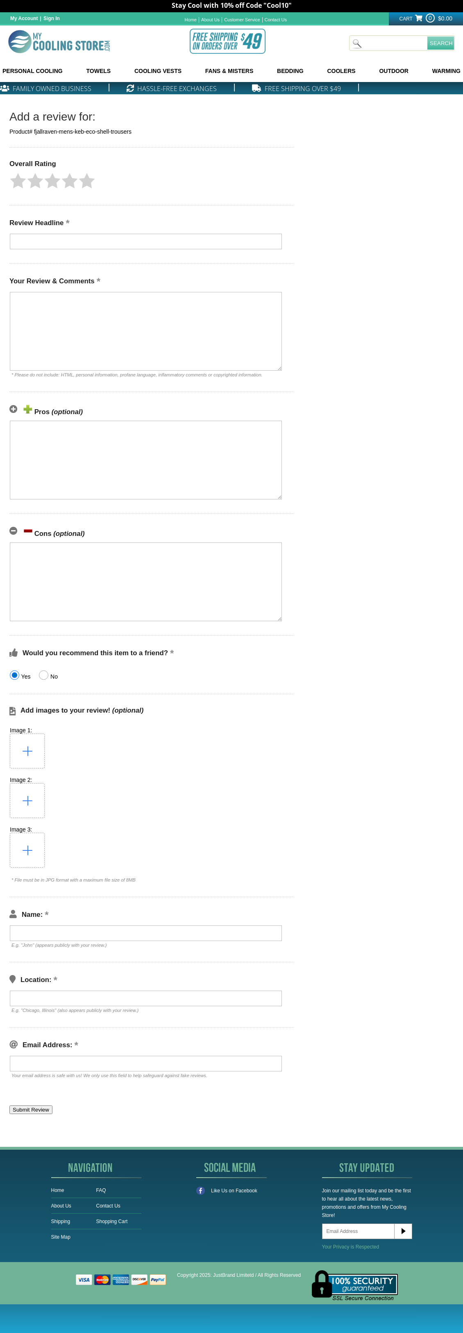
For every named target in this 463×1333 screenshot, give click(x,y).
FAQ (101, 1190)
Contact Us (276, 19)
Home (191, 19)
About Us (210, 19)
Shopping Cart (112, 1221)
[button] (18, 181)
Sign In (51, 18)
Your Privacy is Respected (350, 1247)
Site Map (60, 1237)
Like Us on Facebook (226, 1191)
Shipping (60, 1221)
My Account (24, 18)
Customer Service (242, 19)
